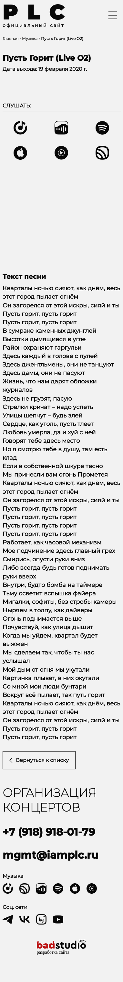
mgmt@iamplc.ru (50, 855)
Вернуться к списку (39, 760)
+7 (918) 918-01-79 (49, 832)
